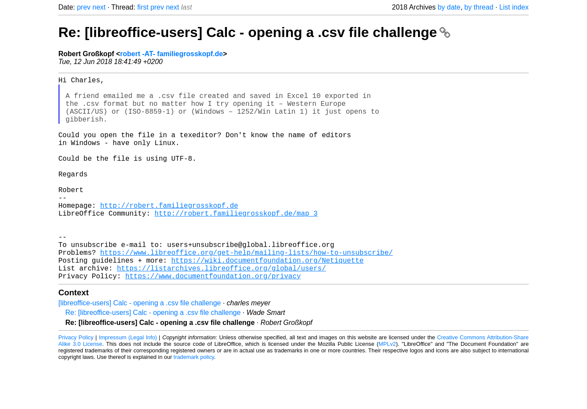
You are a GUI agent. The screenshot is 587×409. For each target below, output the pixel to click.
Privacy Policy (76, 382)
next (98, 7)
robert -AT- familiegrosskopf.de (171, 53)
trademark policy (194, 402)
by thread (478, 7)
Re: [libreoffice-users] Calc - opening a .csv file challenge (254, 32)
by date (449, 7)
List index (514, 7)
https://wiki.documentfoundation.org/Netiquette (267, 302)
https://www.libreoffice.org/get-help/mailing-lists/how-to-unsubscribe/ (246, 292)
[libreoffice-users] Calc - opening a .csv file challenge (139, 348)
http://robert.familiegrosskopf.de (169, 235)
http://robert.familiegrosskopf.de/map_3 (236, 244)
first (142, 7)
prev (84, 7)
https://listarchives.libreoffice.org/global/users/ (221, 311)
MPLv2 (387, 389)
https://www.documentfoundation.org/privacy (213, 321)
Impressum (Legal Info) (128, 382)
